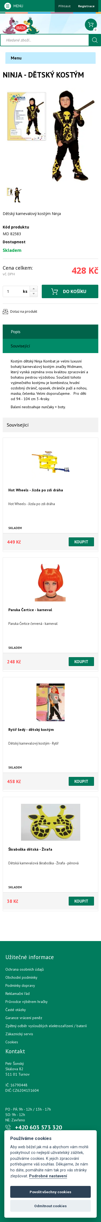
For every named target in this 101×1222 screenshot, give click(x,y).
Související (20, 345)
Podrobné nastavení (48, 1176)
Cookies (11, 1042)
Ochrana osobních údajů (24, 969)
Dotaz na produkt (23, 311)
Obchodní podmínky (21, 977)
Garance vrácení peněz (23, 1017)
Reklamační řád (17, 993)
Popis (15, 331)
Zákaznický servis (19, 1033)
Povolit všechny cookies (50, 1192)
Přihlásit (64, 6)
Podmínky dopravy (20, 985)
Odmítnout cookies (50, 1206)
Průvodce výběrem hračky (26, 1001)
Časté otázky (15, 1009)
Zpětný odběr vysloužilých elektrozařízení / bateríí (46, 1025)
